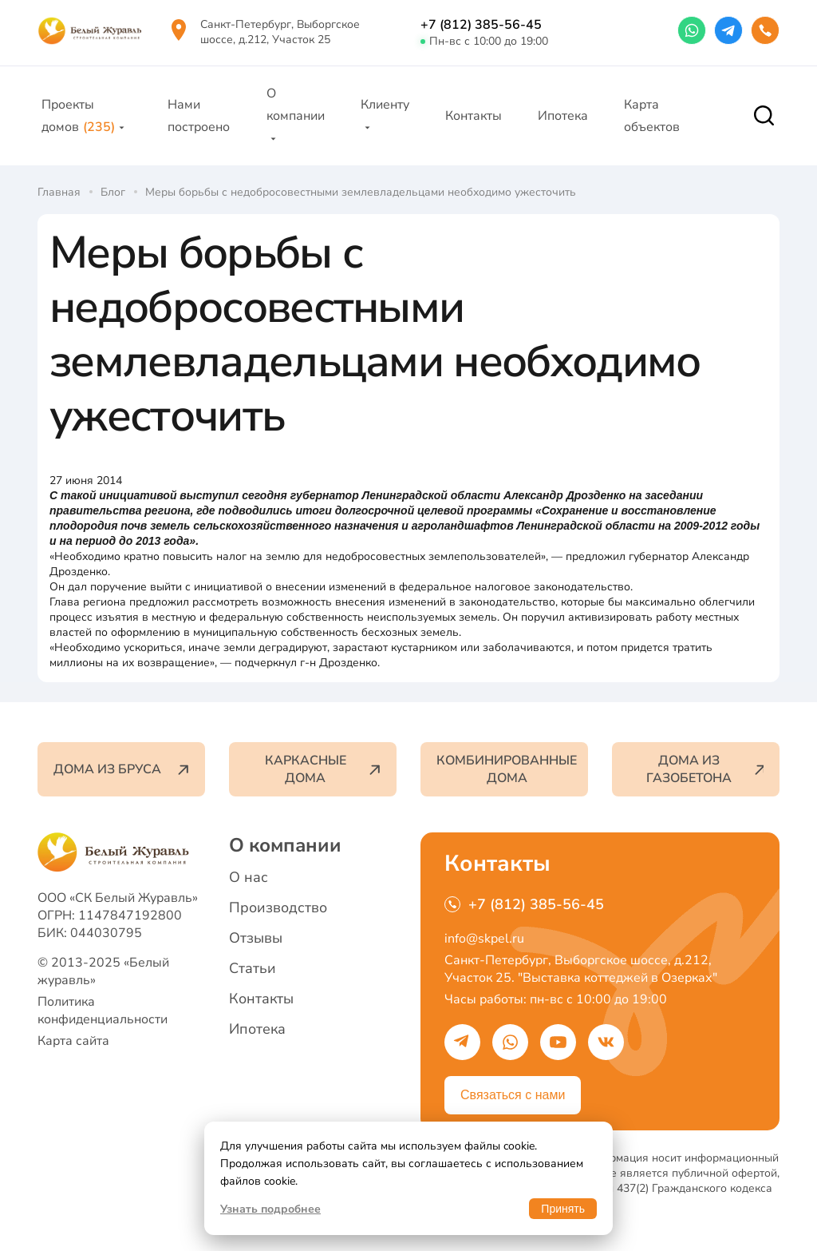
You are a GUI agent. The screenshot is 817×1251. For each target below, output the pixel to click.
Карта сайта (73, 1041)
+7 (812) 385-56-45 (481, 25)
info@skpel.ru (484, 938)
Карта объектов (652, 116)
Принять (563, 1208)
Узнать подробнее (270, 1209)
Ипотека (563, 116)
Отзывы (255, 937)
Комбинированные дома (506, 769)
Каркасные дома (323, 769)
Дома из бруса (121, 769)
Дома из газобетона (705, 769)
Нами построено (199, 116)
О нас (248, 877)
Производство (278, 907)
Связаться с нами (512, 1095)
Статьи (252, 968)
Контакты (473, 116)
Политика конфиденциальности (102, 1010)
